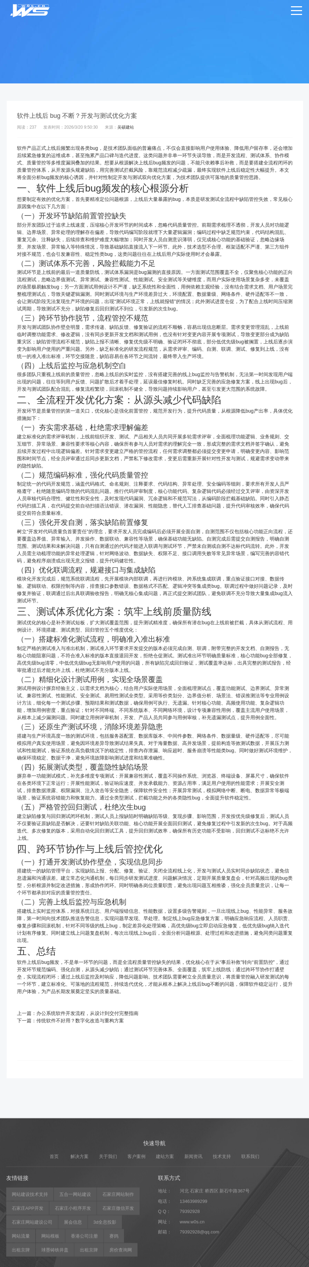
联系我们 (250, 1205)
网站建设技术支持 (30, 1243)
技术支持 (222, 1205)
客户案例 (136, 1205)
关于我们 (108, 1205)
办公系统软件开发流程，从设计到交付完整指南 (97, 1013)
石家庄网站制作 (118, 1243)
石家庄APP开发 (27, 1257)
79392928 (190, 1260)
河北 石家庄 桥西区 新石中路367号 (215, 1240)
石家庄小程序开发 (73, 1257)
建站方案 (165, 1205)
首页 (54, 1205)
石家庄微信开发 (118, 1257)
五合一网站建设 (75, 1243)
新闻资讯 (193, 1205)
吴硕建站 (135, 127)
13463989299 (194, 1250)
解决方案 (79, 1205)
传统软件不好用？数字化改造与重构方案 (90, 1020)
